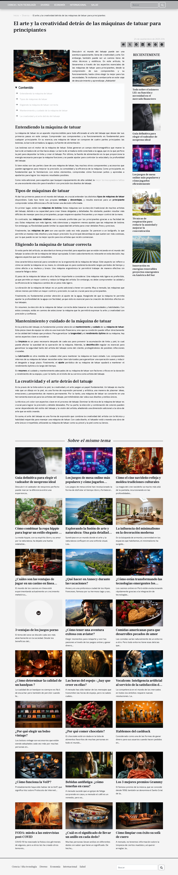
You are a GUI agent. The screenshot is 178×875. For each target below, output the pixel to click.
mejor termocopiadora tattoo (109, 180)
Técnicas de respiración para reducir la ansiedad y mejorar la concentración (145, 225)
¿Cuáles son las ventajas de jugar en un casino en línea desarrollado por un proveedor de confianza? (37, 585)
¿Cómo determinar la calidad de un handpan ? (38, 682)
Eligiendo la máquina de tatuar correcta (39, 104)
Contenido (26, 87)
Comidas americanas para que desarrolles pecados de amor (138, 632)
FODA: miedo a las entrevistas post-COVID (37, 835)
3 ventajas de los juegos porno (36, 630)
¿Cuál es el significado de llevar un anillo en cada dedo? (88, 835)
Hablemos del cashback (133, 731)
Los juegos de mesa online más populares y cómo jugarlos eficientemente (146, 179)
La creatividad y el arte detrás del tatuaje (40, 116)
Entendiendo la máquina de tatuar (36, 93)
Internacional (78, 5)
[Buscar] (145, 5)
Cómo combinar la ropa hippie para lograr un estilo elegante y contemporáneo (37, 532)
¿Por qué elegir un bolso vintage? (32, 733)
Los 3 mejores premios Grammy (139, 782)
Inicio (16, 15)
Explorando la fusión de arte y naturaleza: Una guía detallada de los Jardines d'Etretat (88, 532)
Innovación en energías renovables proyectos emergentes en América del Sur (146, 270)
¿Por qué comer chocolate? (85, 731)
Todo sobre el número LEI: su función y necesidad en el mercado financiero (146, 94)
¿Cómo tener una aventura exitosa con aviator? (85, 632)
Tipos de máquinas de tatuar (33, 99)
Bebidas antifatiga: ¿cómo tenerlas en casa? (84, 784)
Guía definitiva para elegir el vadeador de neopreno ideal (145, 136)
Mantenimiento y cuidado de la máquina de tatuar (44, 110)
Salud (94, 5)
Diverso (45, 5)
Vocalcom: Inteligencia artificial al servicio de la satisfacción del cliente (139, 684)
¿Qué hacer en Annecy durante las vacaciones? (88, 581)
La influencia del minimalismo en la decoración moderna (138, 530)
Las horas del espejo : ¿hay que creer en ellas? (88, 682)
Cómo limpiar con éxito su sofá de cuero (138, 835)
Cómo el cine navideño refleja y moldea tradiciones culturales (138, 480)
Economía (59, 5)
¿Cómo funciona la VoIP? (33, 782)
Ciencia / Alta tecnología (22, 5)
